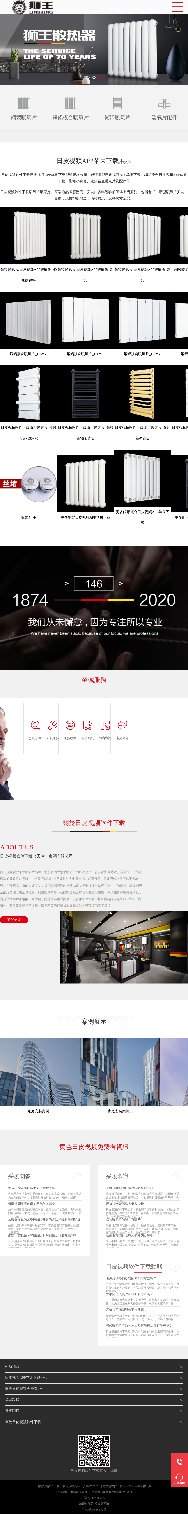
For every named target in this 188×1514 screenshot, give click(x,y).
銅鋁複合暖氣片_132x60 (143, 354)
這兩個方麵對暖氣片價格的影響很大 (131, 1235)
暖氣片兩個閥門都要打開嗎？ (126, 1310)
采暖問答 (19, 1176)
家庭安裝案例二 (120, 1111)
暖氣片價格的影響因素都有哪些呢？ (131, 1278)
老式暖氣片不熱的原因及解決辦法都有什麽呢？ (139, 1325)
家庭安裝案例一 (40, 1111)
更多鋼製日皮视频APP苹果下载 (85, 517)
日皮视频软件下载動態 (134, 1267)
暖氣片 (64, 1486)
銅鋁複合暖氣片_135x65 (29, 354)
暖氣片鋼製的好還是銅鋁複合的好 (129, 1188)
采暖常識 (117, 1176)
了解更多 (14, 920)
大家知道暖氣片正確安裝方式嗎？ (129, 1294)
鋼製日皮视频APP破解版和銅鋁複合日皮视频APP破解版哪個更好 (53, 1235)
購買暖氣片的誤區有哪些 (123, 1219)
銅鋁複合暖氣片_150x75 (86, 354)
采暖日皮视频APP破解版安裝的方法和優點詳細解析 (44, 1219)
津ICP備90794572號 (93, 1509)
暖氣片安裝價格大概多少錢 (125, 1204)
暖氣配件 (28, 517)
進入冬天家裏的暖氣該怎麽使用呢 (31, 1188)
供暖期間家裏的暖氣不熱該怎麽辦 (31, 1204)
